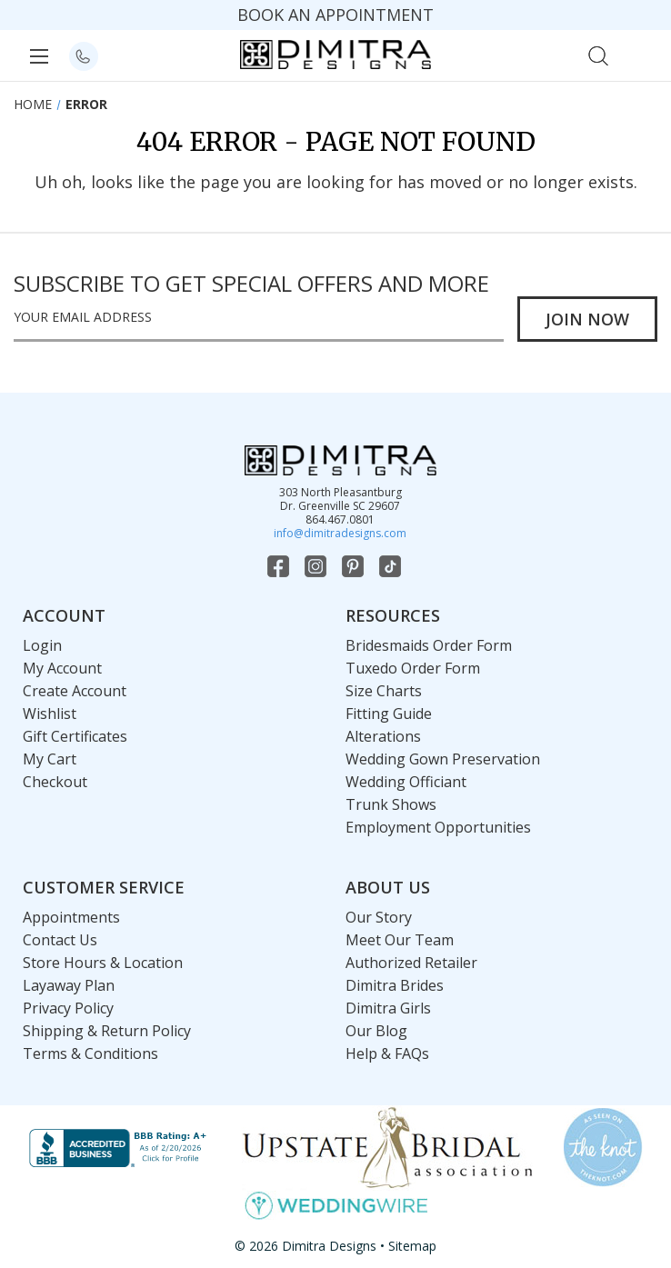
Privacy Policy (68, 1008)
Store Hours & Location (103, 963)
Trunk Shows (391, 804)
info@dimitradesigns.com (340, 533)
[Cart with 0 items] (637, 54)
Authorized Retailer (411, 963)
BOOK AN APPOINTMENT (335, 14)
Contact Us (60, 940)
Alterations (383, 736)
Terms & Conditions (90, 1053)
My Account (62, 668)
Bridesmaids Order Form (429, 645)
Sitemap (412, 1245)
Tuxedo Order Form (413, 668)
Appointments (71, 917)
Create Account (74, 691)
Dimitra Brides (395, 985)
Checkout (55, 782)
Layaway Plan (69, 985)
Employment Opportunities (438, 827)
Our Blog (376, 1031)
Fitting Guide (389, 714)
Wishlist (49, 714)
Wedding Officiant (406, 782)
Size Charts (384, 691)
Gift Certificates (75, 736)
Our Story (379, 917)
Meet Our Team (400, 940)
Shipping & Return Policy (107, 1031)
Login (42, 645)
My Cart (49, 759)
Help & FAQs (387, 1053)
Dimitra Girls (388, 1008)
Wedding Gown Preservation (443, 759)
